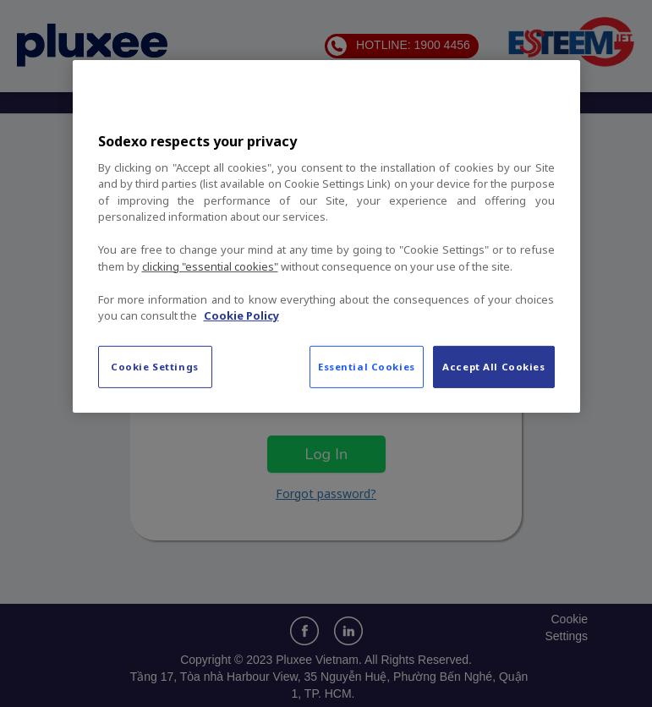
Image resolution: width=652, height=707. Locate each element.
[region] (326, 236)
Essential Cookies (366, 366)
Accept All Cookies (493, 366)
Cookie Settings (155, 366)
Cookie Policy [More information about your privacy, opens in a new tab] (241, 315)
